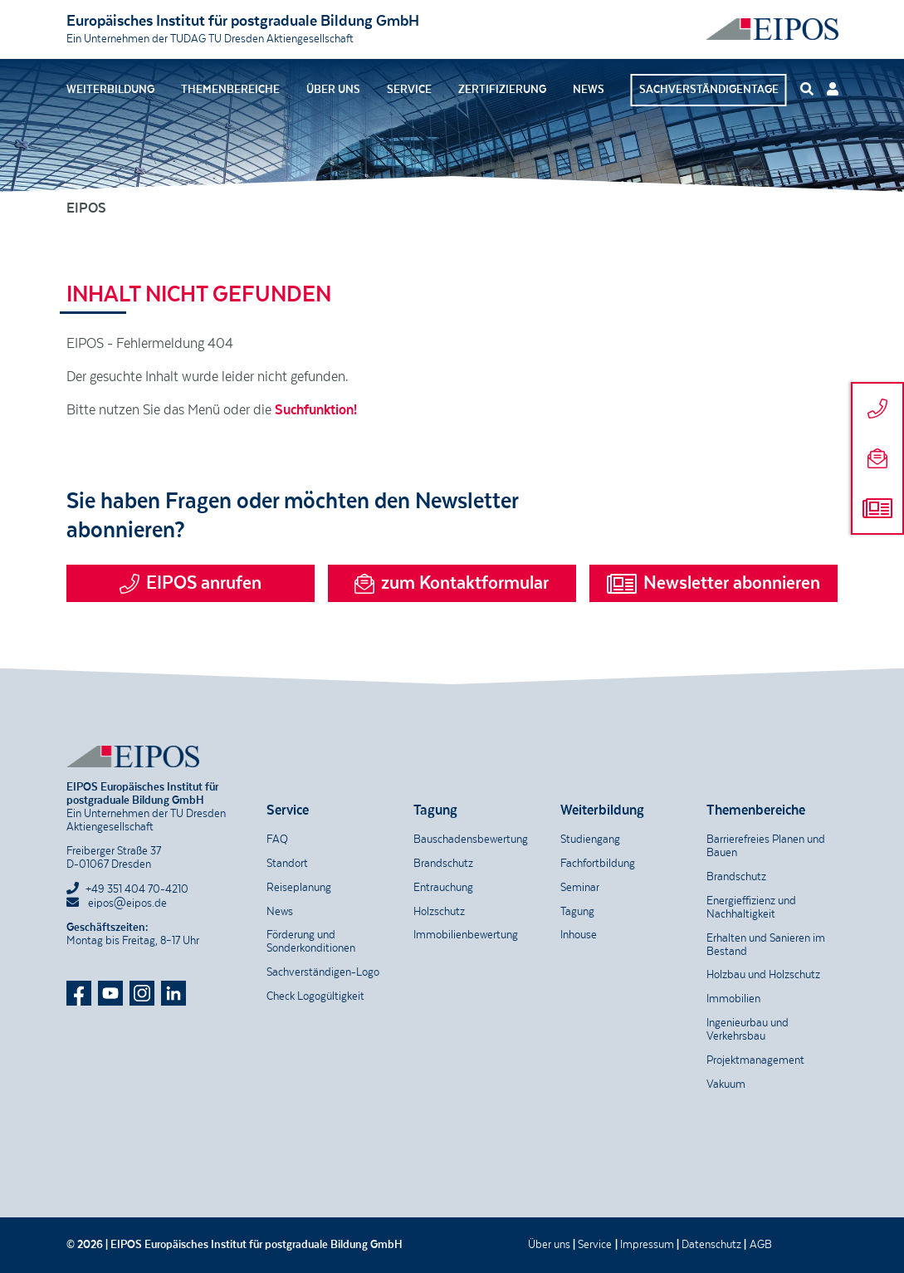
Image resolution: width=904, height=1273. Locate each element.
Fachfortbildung (597, 863)
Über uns (333, 89)
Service (409, 89)
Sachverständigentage (709, 89)
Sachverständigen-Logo (322, 972)
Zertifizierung (502, 89)
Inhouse (578, 935)
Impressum (647, 1244)
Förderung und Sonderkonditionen (310, 941)
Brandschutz (443, 863)
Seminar (579, 887)
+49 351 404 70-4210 (137, 889)
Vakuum (725, 1084)
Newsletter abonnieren (713, 583)
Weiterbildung (110, 89)
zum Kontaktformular (451, 583)
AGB (761, 1244)
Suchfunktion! (316, 410)
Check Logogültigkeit (315, 996)
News (588, 89)
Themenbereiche (230, 89)
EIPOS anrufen (190, 583)
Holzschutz (439, 911)
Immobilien (733, 999)
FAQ (277, 839)
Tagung (577, 911)
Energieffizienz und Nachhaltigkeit (751, 907)
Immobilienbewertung (465, 935)
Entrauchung (443, 887)
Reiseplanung (298, 887)
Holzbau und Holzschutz (763, 975)
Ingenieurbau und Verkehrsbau (747, 1029)
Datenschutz (711, 1244)
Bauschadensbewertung (470, 839)
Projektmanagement (755, 1060)
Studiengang (590, 839)
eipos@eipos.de (116, 903)
